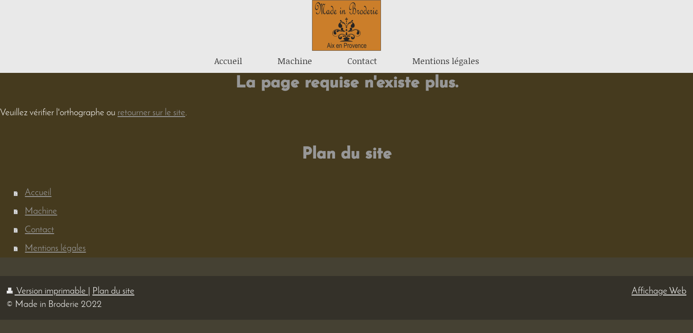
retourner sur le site (151, 112)
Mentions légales (55, 248)
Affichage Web (659, 291)
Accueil (38, 192)
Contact (39, 230)
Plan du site (113, 291)
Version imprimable (47, 291)
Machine (41, 211)
